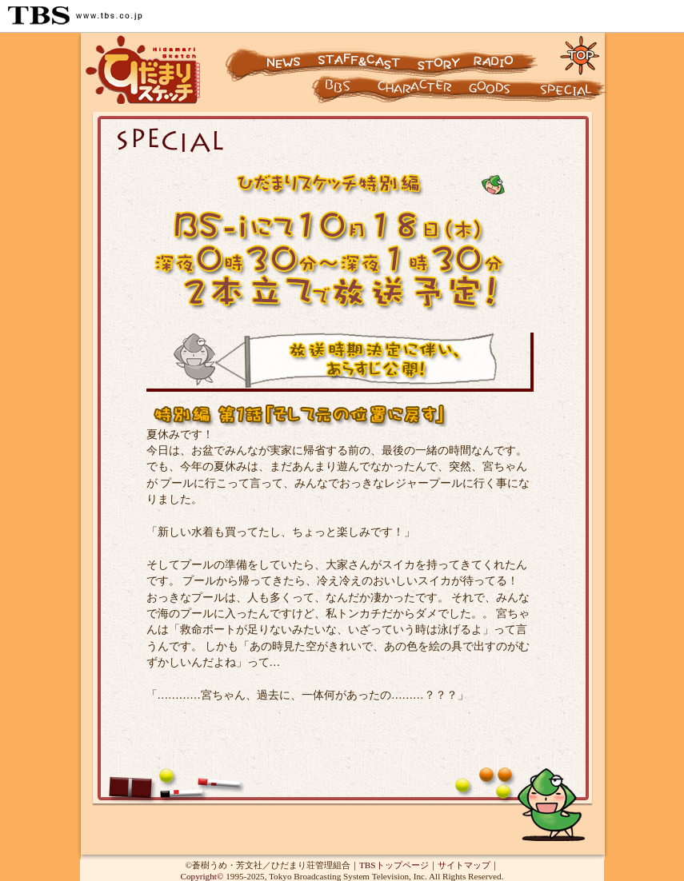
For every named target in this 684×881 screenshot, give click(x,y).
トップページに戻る (580, 54)
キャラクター (324, 92)
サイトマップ (464, 865)
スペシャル (572, 92)
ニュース (270, 54)
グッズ (500, 92)
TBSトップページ (394, 865)
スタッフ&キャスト (361, 54)
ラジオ (509, 54)
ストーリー (437, 54)
